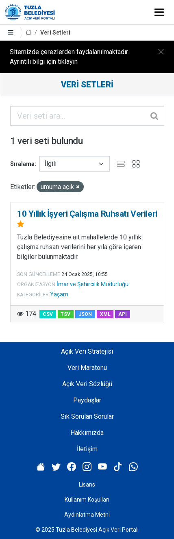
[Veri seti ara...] (87, 116)
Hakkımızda (87, 433)
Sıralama (22, 164)
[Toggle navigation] (159, 12)
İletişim (87, 449)
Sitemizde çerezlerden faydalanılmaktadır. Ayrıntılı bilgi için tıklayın (69, 56)
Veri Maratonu (87, 368)
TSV (65, 314)
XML (105, 314)
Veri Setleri (55, 32)
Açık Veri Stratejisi (87, 351)
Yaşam (59, 294)
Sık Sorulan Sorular (87, 416)
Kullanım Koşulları (87, 499)
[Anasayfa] (28, 32)
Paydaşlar (87, 400)
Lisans (87, 484)
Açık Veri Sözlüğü (87, 384)
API (122, 314)
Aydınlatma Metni (87, 514)
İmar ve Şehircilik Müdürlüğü (92, 284)
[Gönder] (155, 116)
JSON (85, 314)
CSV (48, 314)
